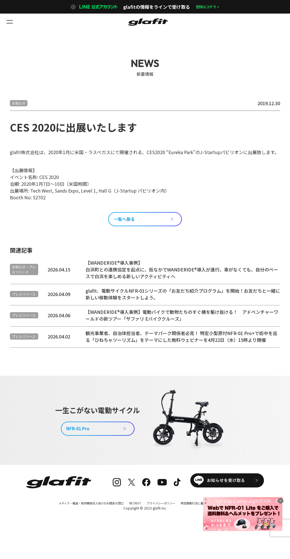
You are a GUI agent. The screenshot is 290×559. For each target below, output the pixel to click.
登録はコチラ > (207, 6)
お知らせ (18, 103)
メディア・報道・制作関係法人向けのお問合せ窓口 (84, 520)
